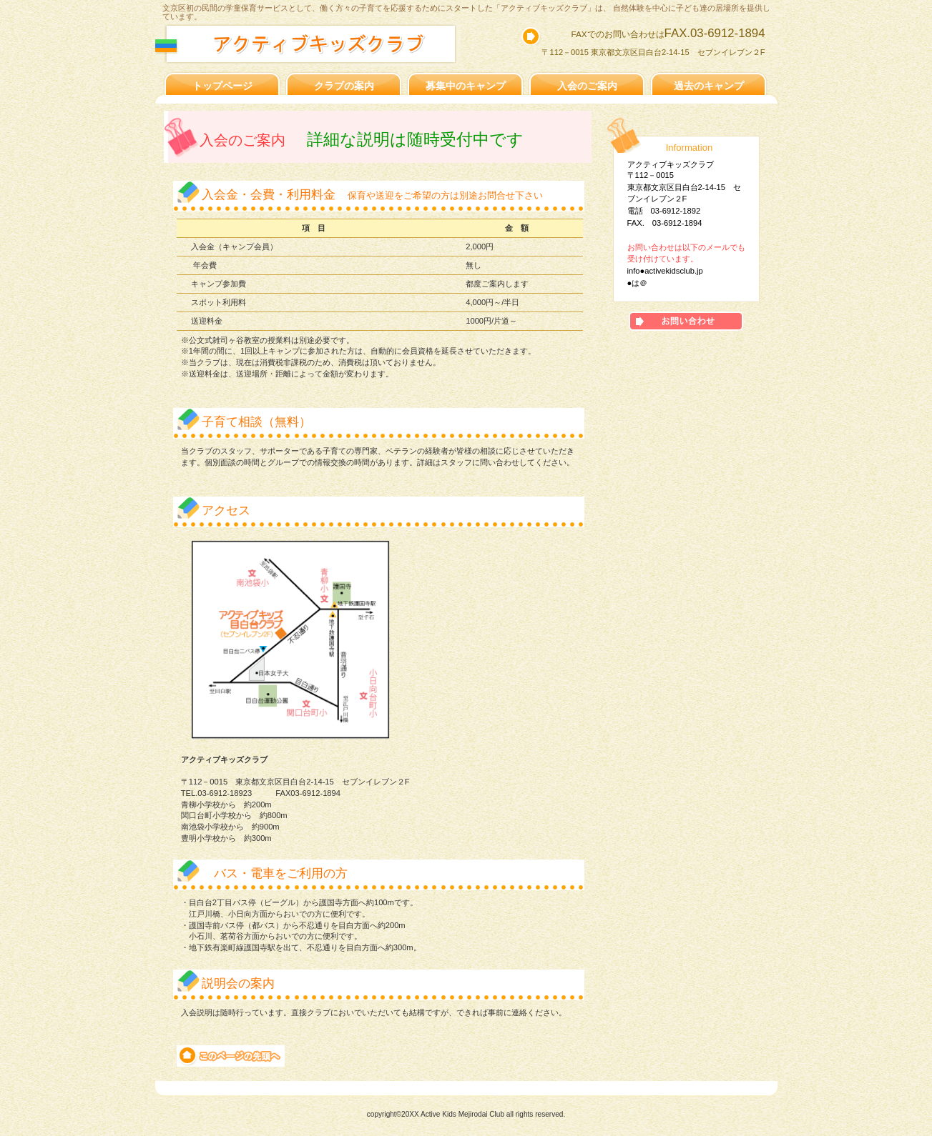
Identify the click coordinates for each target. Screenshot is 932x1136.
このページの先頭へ (231, 1056)
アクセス (686, 321)
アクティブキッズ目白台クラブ (324, 43)
